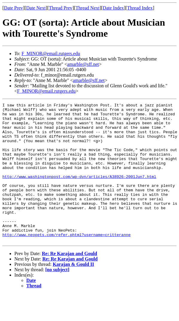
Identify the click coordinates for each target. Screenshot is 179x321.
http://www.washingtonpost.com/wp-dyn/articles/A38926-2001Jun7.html (79, 191)
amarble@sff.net (83, 64)
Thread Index (140, 7)
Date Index (113, 7)
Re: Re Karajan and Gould (69, 281)
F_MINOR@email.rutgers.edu (51, 53)
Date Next (36, 7)
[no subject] (57, 297)
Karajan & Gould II (73, 291)
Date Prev (13, 7)
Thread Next (88, 7)
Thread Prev (60, 7)
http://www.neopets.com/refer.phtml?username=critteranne (66, 261)
